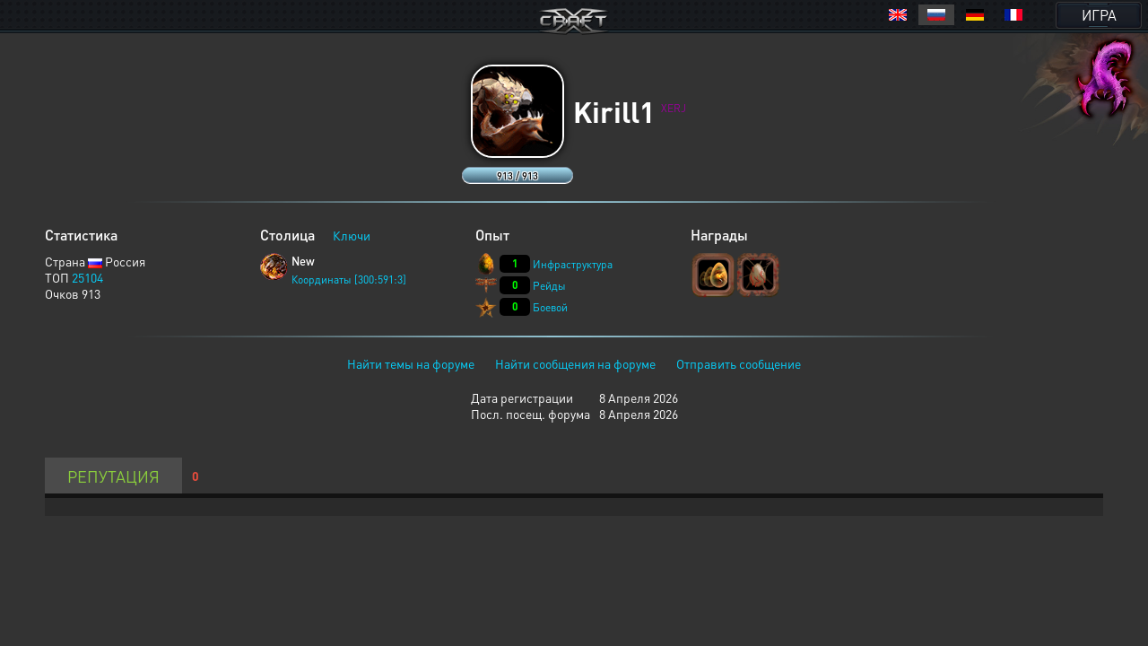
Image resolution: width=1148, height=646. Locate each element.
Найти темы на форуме (410, 363)
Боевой (550, 307)
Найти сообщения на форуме (575, 363)
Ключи (351, 235)
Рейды (549, 285)
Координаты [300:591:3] (348, 279)
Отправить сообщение (738, 363)
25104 (87, 277)
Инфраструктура (573, 264)
